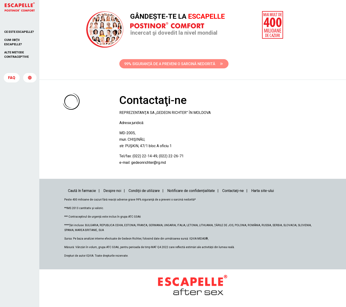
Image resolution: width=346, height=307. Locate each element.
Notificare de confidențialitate (191, 190)
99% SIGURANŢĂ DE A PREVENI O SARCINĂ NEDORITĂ (173, 64)
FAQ (11, 79)
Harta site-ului (262, 190)
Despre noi (112, 190)
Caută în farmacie (82, 190)
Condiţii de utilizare (144, 190)
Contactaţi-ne (233, 190)
